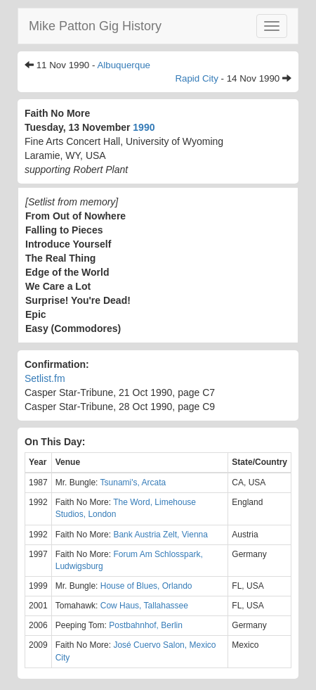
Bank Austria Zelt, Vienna (160, 534)
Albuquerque (123, 65)
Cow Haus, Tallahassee (144, 606)
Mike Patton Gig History (95, 26)
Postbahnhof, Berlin (146, 625)
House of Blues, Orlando (146, 586)
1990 (143, 127)
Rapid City (196, 78)
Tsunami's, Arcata (133, 482)
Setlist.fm (45, 378)
